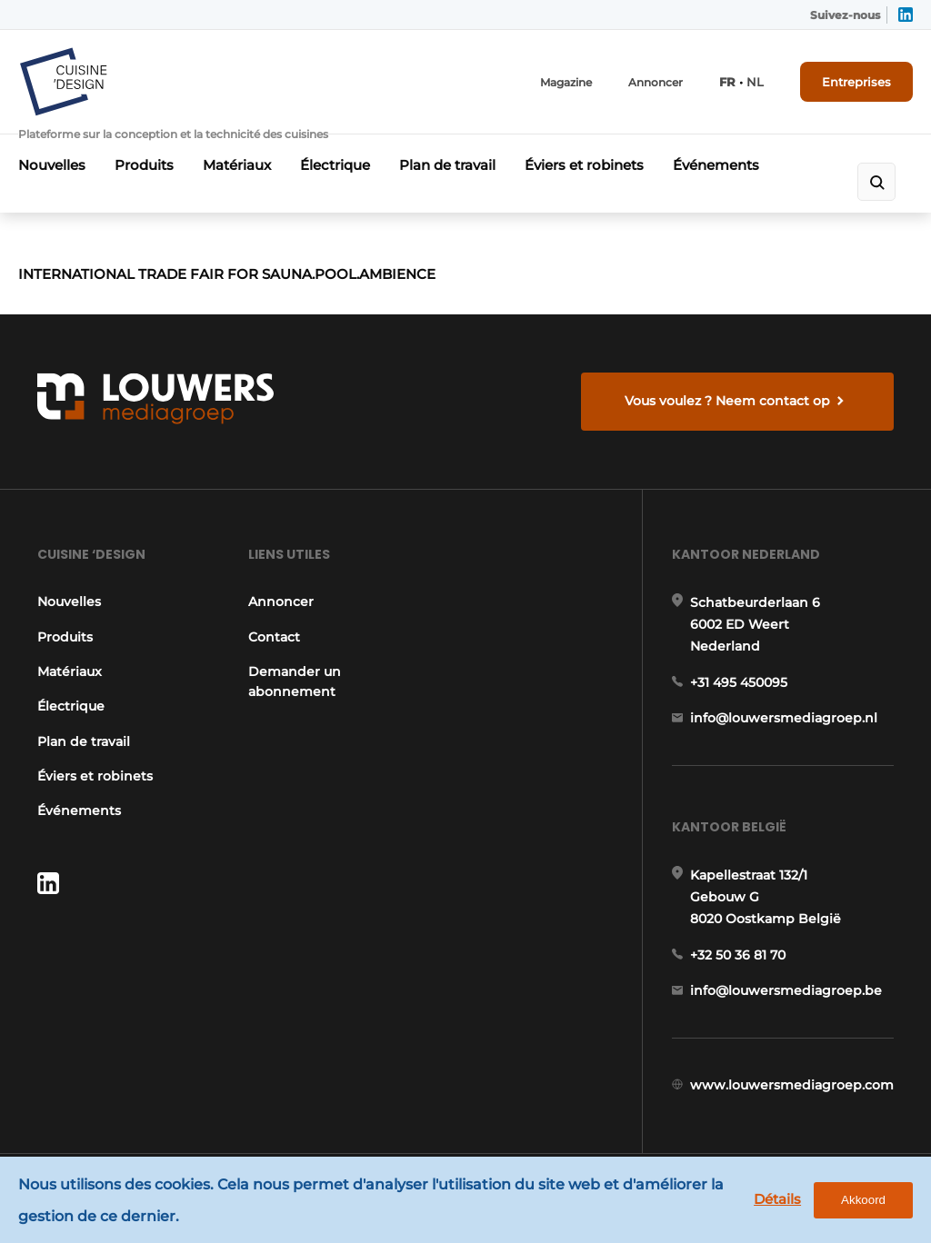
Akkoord (863, 1200)
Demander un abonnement (294, 681)
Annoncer (655, 82)
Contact (274, 637)
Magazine (566, 82)
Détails (777, 1199)
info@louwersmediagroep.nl (783, 718)
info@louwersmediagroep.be (786, 990)
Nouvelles (51, 165)
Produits (144, 165)
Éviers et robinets (584, 165)
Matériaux (237, 165)
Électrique (335, 165)
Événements (716, 165)
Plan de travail (447, 165)
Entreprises (856, 82)
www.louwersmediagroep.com (792, 1085)
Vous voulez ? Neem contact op (727, 401)
